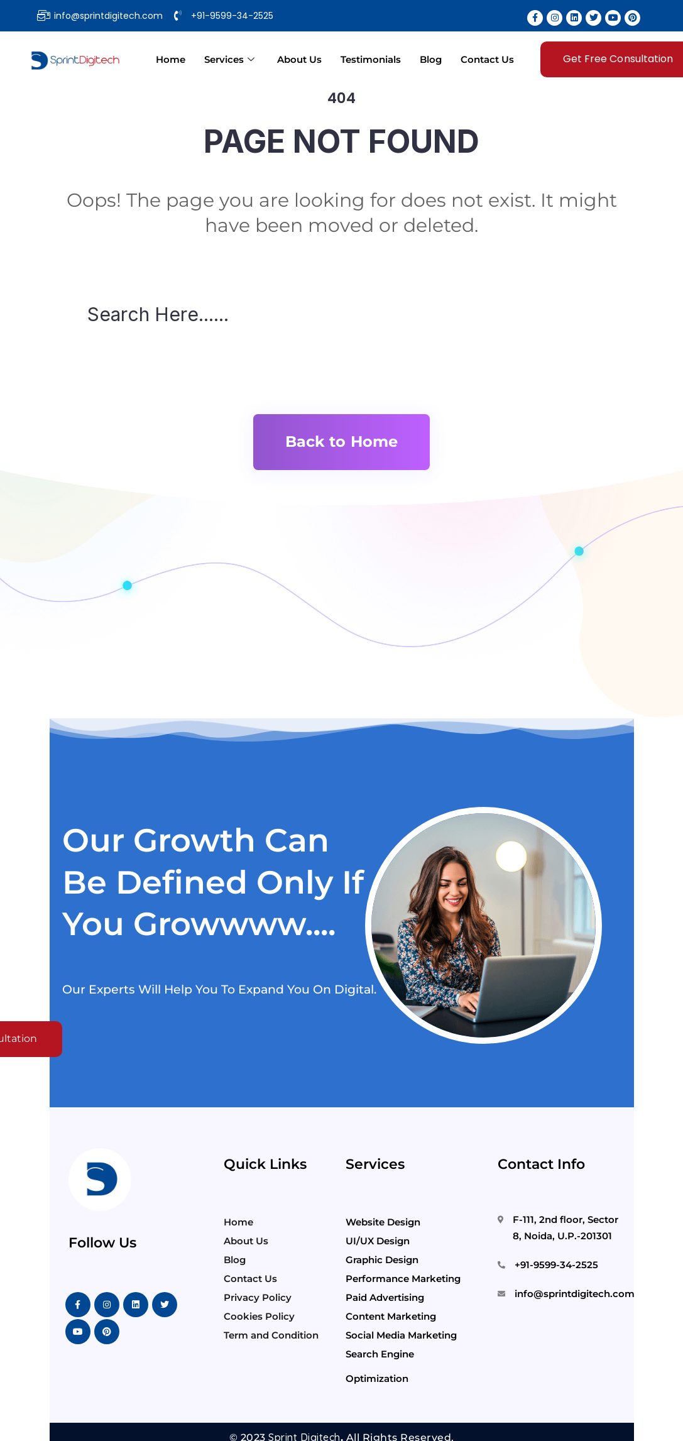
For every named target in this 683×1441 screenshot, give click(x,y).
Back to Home (341, 441)
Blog (431, 59)
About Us (299, 59)
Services (229, 60)
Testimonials (371, 59)
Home (170, 59)
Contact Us (487, 59)
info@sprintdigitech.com (575, 1294)
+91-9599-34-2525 (556, 1265)
